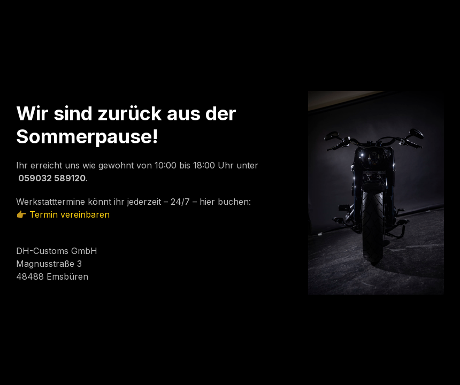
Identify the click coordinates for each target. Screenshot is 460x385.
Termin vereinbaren (69, 214)
